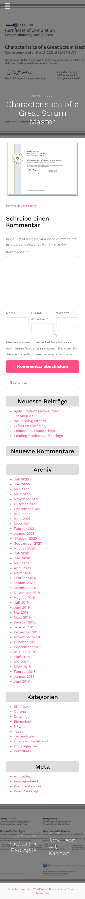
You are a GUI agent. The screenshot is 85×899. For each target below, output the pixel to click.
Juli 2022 (21, 479)
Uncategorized (26, 746)
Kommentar (17, 252)
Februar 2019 (25, 622)
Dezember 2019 (27, 588)
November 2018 (27, 637)
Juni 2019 (22, 607)
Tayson (20, 731)
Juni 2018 (22, 657)
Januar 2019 (24, 627)
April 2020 (22, 568)
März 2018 (22, 666)
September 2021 (27, 509)
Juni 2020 (22, 558)
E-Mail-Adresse (39, 316)
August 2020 (24, 548)
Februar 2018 (25, 671)
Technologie (24, 736)
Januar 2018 (24, 676)
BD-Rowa (22, 707)
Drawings (22, 716)
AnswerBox (42, 893)
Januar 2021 (24, 533)
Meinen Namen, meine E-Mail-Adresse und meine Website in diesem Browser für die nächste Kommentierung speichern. (42, 348)
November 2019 (27, 593)
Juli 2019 (21, 602)
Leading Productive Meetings (38, 436)
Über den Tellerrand (31, 741)
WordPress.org (26, 791)
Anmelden (22, 776)
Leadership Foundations (34, 431)
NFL (17, 726)
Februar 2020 (25, 578)
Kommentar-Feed (29, 786)
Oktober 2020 (25, 538)
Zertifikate (29, 206)
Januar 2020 (24, 583)
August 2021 (24, 514)
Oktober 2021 (25, 504)
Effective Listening (30, 426)
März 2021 (22, 523)
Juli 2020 (21, 553)
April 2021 (22, 519)
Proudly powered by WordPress (27, 889)
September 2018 (28, 647)
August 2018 (24, 652)
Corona (20, 711)
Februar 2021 (24, 528)
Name (12, 313)
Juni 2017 (22, 681)
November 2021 (27, 499)
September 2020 (28, 543)
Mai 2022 (21, 489)
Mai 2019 (21, 612)
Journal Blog (66, 889)
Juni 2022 (22, 484)
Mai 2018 (21, 662)
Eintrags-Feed (26, 781)
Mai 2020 (21, 563)
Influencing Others (30, 421)
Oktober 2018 (25, 642)
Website (63, 313)
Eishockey (22, 721)
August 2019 (24, 597)
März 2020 (22, 573)
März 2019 (22, 617)
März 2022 (22, 494)
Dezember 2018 (27, 632)
